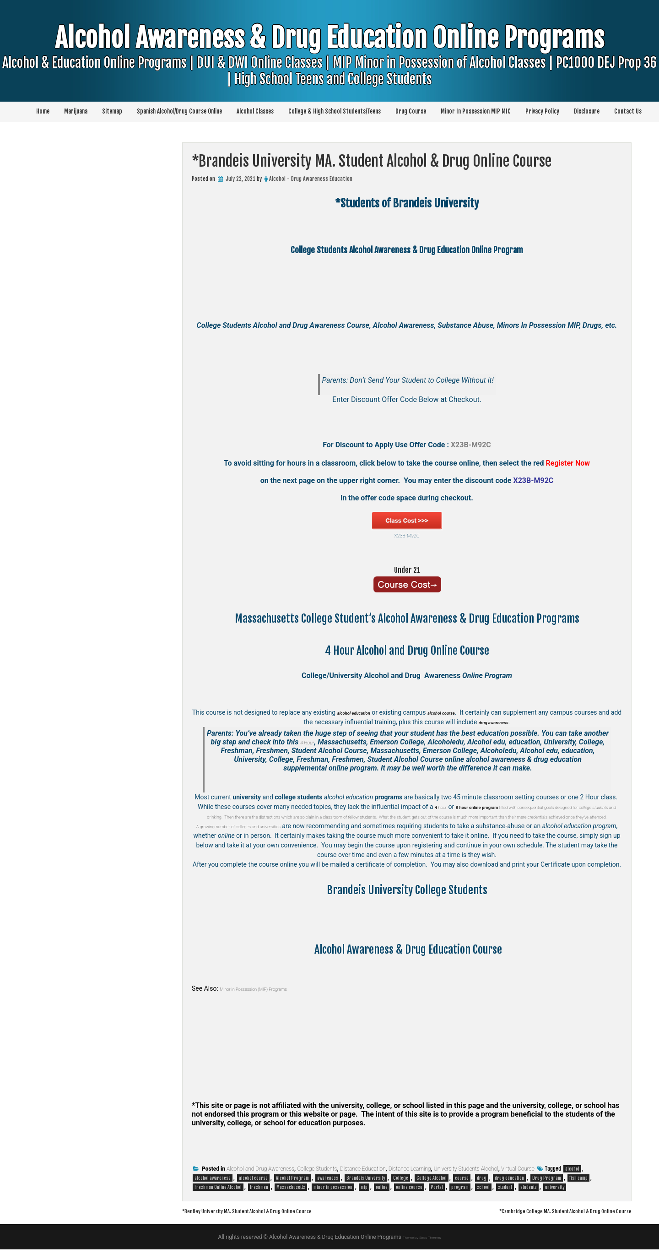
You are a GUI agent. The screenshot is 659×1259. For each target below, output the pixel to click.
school (483, 1196)
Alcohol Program (292, 1187)
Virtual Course (518, 1178)
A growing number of (232, 835)
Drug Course (410, 111)
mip (364, 1196)
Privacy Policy (542, 111)
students (528, 1196)
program (460, 1196)
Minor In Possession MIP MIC (476, 111)
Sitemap (112, 111)
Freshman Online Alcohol (218, 1196)
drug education (509, 1187)
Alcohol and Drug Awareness (260, 1178)
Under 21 (407, 568)
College (400, 1187)
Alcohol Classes (255, 111)
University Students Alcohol (466, 1178)
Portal (437, 1196)
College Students (317, 1178)
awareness (327, 1187)
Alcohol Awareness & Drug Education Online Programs (330, 71)
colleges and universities (295, 835)
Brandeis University (365, 1187)
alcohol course (253, 1187)
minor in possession (332, 1196)
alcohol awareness (212, 1187)
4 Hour (307, 742)
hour (447, 806)
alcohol (572, 1178)
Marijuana (75, 111)
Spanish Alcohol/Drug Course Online (179, 111)
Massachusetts (290, 1196)
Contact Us (628, 111)
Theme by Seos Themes (421, 1246)
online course (409, 1196)
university (554, 1196)
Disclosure (587, 111)
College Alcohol (431, 1187)
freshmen (259, 1196)
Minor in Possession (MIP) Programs (270, 998)
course (462, 1187)
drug (481, 1187)
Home (42, 111)
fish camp (578, 1187)
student (505, 1196)
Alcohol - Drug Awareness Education (310, 178)
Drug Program (546, 1187)
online (382, 1196)
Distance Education (363, 1178)
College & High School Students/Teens (334, 111)
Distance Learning (410, 1178)
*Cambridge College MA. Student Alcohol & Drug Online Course (540, 1220)
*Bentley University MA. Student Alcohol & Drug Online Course (273, 1220)
